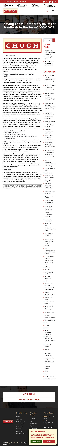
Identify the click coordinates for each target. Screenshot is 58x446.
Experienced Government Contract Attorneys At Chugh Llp (48, 212)
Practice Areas (20, 421)
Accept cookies (36, 441)
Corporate (33, 419)
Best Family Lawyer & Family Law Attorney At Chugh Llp (49, 115)
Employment (34, 428)
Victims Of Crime (50, 320)
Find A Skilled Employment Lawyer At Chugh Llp (50, 145)
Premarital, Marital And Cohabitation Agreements (48, 186)
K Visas (47, 281)
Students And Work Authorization (49, 308)
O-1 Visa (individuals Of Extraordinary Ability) (49, 261)
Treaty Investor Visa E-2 (49, 303)
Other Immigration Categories (48, 332)
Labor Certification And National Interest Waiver (50, 251)
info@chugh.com (19, 1)
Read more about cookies (45, 437)
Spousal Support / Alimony (50, 197)
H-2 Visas (47, 267)
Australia (47, 366)
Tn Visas (47, 246)
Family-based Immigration (49, 273)
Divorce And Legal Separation (50, 192)
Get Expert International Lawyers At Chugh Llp (50, 339)
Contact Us (19, 426)
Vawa (46, 323)
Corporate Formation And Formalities (49, 131)
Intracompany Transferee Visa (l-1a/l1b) (49, 241)
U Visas (47, 325)
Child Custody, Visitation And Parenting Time (49, 202)
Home (18, 417)
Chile (46, 371)
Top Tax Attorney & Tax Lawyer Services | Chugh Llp (50, 88)
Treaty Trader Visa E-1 (49, 298)
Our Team (19, 429)
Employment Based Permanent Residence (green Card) (50, 227)
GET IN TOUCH (29, 394)
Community (19, 424)
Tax (31, 421)
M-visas (47, 315)
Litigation (32, 426)
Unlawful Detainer (50, 379)
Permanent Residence (48, 277)
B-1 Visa (47, 269)
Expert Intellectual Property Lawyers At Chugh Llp (50, 163)
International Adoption (48, 284)
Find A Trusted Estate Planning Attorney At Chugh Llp (49, 178)
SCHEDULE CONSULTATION (29, 400)
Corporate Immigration (48, 220)
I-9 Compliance (49, 256)
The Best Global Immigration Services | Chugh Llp (49, 360)
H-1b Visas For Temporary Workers (49, 235)
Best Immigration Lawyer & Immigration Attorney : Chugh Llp (50, 97)
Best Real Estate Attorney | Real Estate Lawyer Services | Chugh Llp (49, 154)
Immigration (33, 423)
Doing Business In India (50, 169)
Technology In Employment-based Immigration (50, 52)
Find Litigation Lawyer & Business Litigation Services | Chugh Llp (50, 106)
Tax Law (47, 349)
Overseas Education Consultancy (48, 353)
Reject (49, 441)
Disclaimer (19, 431)
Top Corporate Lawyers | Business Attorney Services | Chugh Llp (50, 79)
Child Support (49, 206)
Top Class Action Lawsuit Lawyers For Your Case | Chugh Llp (50, 124)
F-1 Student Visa (49, 312)
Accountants (10, 6)
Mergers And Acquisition (48, 136)
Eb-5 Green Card (50, 295)
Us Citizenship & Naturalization (49, 289)
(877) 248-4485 (7, 1)
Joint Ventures (49, 140)
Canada (47, 369)
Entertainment (49, 173)
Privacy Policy (20, 434)
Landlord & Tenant (48, 346)
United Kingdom (49, 376)
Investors (47, 292)
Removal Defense (50, 318)
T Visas (47, 328)
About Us (19, 419)
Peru (46, 374)
